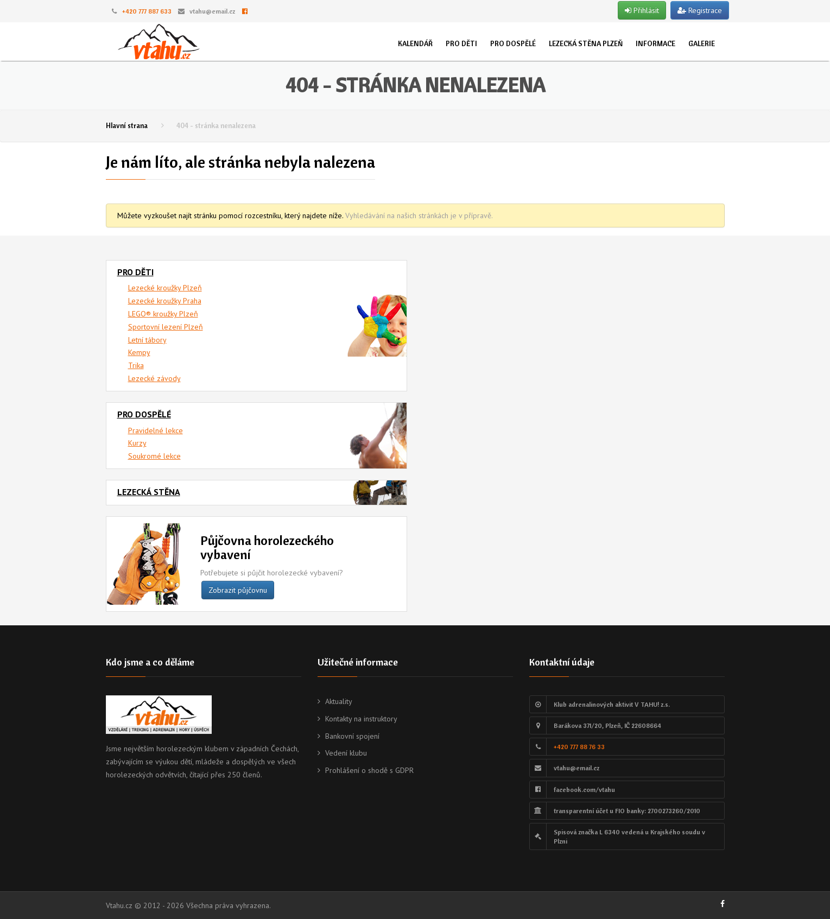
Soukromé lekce (154, 456)
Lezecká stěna (148, 491)
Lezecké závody (154, 378)
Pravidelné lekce (155, 430)
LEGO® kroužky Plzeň (163, 314)
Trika (136, 365)
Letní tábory (147, 340)
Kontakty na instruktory (361, 719)
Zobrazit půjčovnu (237, 590)
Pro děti (461, 43)
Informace (655, 43)
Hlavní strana (127, 125)
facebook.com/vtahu (584, 789)
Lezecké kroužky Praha (164, 301)
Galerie (701, 43)
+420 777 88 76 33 (579, 747)
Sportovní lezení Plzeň (165, 327)
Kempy (139, 352)
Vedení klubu (346, 753)
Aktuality (338, 701)
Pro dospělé (513, 43)
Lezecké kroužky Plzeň (165, 288)
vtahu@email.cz (212, 11)
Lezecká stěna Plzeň (586, 43)
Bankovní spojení (352, 736)
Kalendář (415, 43)
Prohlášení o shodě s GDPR (369, 770)
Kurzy (137, 443)
